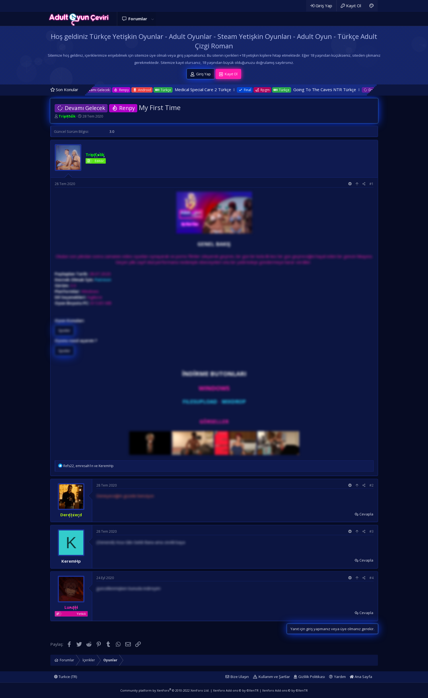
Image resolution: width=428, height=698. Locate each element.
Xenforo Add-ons (236, 690)
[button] (153, 19)
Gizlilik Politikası (311, 676)
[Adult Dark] (371, 5)
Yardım (340, 676)
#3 (371, 531)
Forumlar (137, 18)
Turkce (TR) (65, 676)
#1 (371, 183)
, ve (88, 465)
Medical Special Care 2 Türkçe (213, 89)
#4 (371, 577)
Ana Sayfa (361, 676)
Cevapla (366, 514)
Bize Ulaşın (240, 676)
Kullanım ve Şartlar (274, 676)
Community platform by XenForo (164, 690)
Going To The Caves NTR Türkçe (335, 89)
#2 (371, 485)
